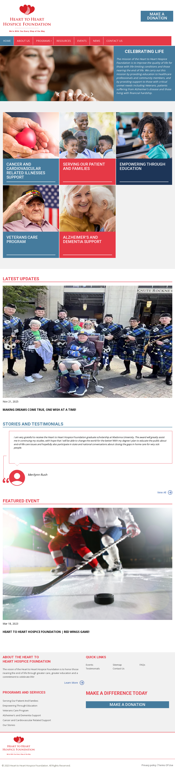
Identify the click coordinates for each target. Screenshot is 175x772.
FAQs (142, 664)
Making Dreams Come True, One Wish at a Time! (39, 410)
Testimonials (93, 668)
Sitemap (117, 664)
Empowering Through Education (20, 705)
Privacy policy (149, 765)
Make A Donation (157, 16)
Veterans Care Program (16, 710)
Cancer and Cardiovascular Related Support (27, 720)
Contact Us (118, 668)
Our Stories (9, 725)
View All (164, 492)
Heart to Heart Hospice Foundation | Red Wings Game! (46, 632)
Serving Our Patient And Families (20, 700)
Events (89, 664)
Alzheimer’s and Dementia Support (22, 715)
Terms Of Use (165, 765)
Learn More (74, 683)
